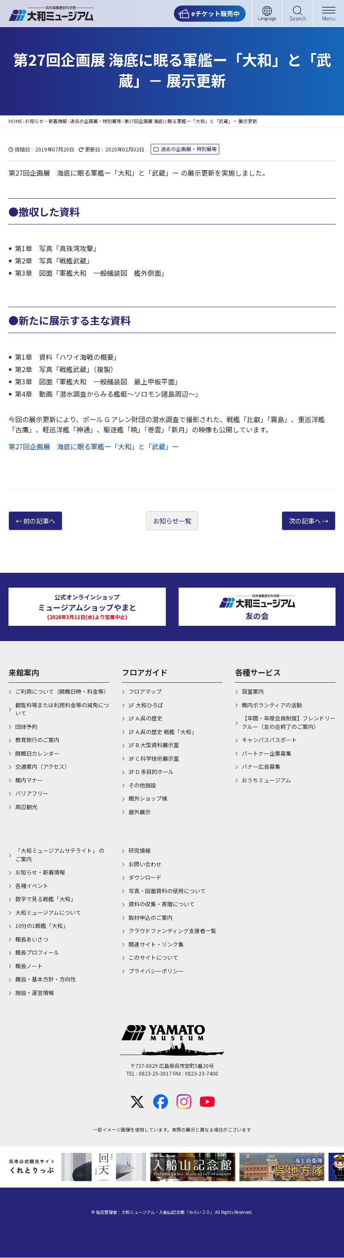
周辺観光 (26, 807)
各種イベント (31, 886)
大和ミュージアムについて (48, 913)
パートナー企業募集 (266, 754)
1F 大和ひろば (146, 705)
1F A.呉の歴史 (145, 718)
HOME (15, 121)
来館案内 (23, 672)
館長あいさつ (31, 940)
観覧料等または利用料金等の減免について (62, 709)
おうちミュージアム (266, 780)
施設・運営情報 (34, 993)
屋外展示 (140, 812)
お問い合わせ (145, 864)
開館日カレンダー (37, 754)
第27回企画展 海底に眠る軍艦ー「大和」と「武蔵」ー (93, 446)
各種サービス (258, 672)
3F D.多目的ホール (151, 772)
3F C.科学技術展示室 (154, 759)
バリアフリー (31, 794)
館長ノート (29, 966)
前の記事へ (41, 521)
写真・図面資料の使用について (167, 891)
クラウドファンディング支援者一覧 (172, 931)
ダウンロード (145, 878)
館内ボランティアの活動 (272, 705)
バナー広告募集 (261, 767)
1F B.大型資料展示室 (154, 745)
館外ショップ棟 (148, 799)
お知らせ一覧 (172, 521)
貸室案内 (253, 692)
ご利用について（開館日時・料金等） (62, 692)
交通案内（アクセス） (42, 767)
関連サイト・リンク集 (156, 945)
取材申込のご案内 (151, 918)
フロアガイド (145, 672)
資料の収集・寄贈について (162, 904)
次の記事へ (303, 521)
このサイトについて (153, 958)
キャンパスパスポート (269, 740)
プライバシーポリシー (156, 971)
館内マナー (29, 780)
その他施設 (142, 786)
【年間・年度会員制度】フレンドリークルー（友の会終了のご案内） (289, 722)
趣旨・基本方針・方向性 (45, 979)
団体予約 (26, 727)
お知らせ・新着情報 (46, 121)
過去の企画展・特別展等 (95, 121)
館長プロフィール (37, 953)
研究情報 (140, 851)
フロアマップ (145, 692)
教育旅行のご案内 (37, 740)
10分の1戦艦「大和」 (41, 926)
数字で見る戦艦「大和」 (45, 899)
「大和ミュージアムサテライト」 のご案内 (59, 855)
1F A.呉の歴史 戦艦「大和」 (163, 732)
